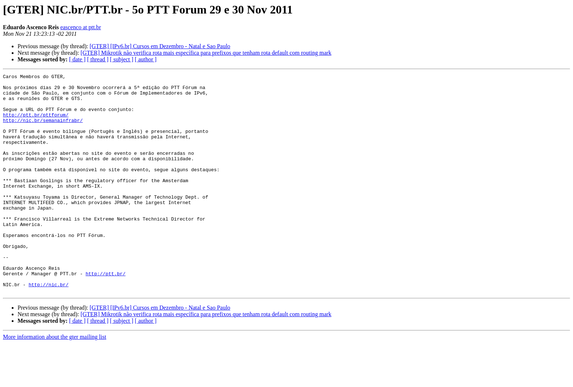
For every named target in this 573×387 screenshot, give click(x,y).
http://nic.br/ (48, 327)
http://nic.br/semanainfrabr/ (43, 130)
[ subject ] (121, 59)
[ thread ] (98, 59)
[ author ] (146, 59)
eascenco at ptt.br (80, 27)
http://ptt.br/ (105, 314)
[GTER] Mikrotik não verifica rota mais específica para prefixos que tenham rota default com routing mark (205, 53)
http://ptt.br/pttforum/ (35, 123)
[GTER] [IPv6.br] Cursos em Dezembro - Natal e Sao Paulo (160, 46)
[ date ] (77, 59)
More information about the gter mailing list (54, 381)
